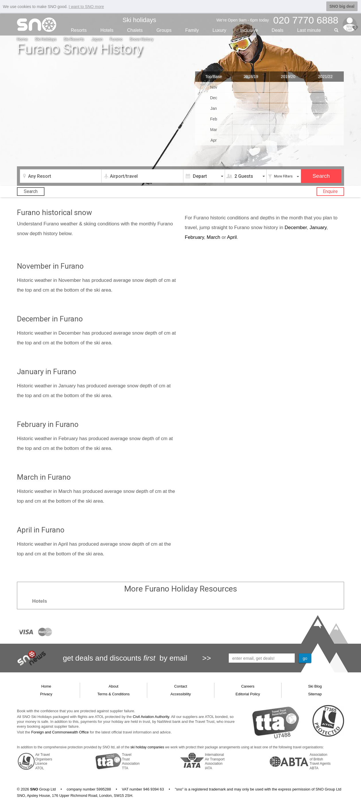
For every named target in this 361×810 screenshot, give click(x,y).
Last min (309, 30)
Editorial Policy (248, 694)
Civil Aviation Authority (151, 717)
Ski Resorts (74, 39)
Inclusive (249, 30)
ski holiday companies (147, 747)
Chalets (135, 30)
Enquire (330, 191)
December (296, 227)
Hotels (106, 30)
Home (22, 39)
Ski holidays (139, 19)
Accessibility (180, 694)
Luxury (219, 30)
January (318, 227)
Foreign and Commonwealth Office (60, 732)
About (114, 686)
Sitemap (315, 694)
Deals (278, 30)
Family (192, 30)
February (194, 237)
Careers (247, 686)
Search (31, 191)
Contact (180, 686)
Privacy (46, 694)
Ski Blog (315, 686)
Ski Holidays (46, 39)
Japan (97, 39)
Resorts (79, 30)
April (232, 237)
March (213, 237)
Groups (163, 30)
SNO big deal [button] (341, 6)
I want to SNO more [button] (86, 6)
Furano (116, 39)
